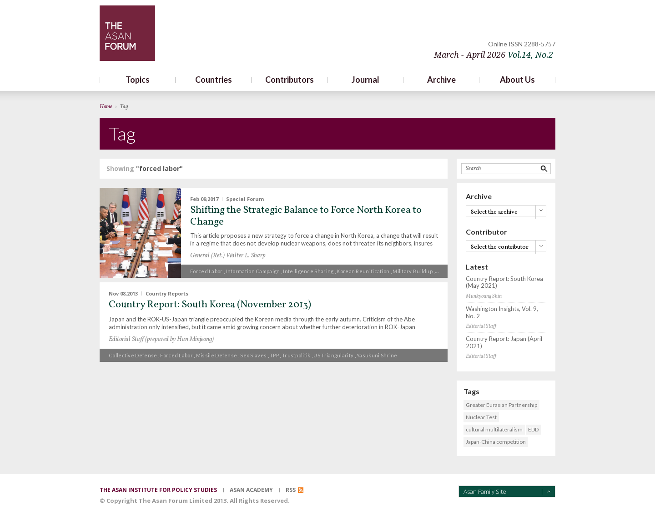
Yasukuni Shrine (377, 355)
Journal (365, 80)
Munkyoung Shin (484, 296)
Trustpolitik (296, 355)
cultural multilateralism (494, 429)
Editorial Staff (481, 326)
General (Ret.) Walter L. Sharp (228, 255)
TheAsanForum (127, 33)
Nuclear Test (481, 417)
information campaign (253, 271)
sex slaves (253, 355)
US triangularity (333, 355)
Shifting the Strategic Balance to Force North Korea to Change (306, 216)
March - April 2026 (493, 55)
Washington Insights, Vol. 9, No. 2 (502, 313)
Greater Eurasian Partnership (501, 404)
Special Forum (245, 198)
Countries (213, 80)
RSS (291, 490)
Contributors (289, 80)
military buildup (413, 271)
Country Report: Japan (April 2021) (504, 343)
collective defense (133, 355)
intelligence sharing (308, 271)
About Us (517, 80)
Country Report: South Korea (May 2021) (504, 283)
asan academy (251, 490)
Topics (138, 80)
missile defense (216, 355)
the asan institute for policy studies (158, 490)
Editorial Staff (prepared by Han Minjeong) (161, 339)
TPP (274, 355)
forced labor (206, 271)
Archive (441, 80)
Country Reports (167, 293)
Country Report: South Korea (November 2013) (210, 305)
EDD (533, 429)
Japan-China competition (496, 441)
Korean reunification (363, 271)
